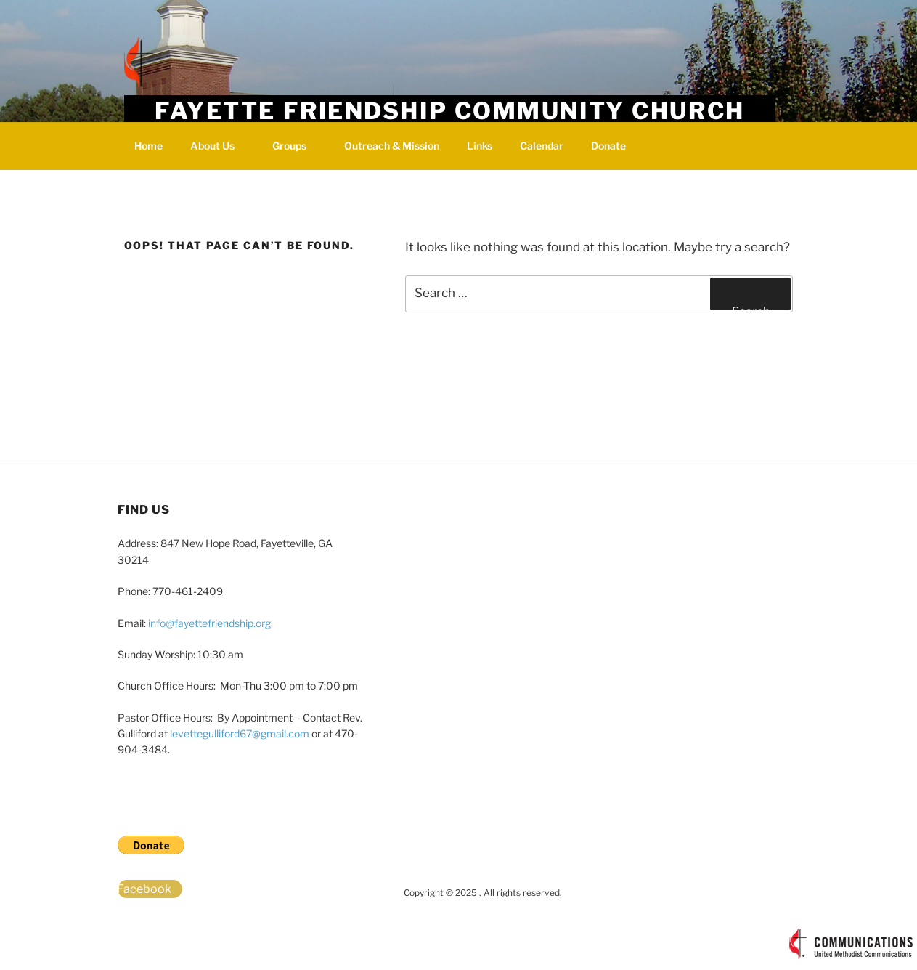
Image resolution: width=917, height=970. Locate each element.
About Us (219, 146)
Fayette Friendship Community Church (450, 111)
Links (479, 146)
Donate (608, 146)
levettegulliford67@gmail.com (239, 733)
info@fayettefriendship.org (209, 623)
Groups (296, 146)
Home (148, 146)
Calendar (541, 146)
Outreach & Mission (391, 146)
